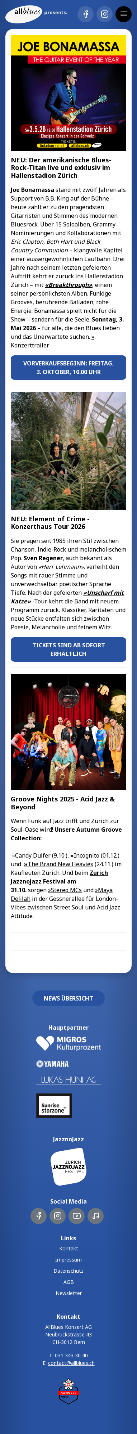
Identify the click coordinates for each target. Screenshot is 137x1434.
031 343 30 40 (71, 1355)
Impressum (68, 1259)
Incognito (84, 855)
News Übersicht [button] (68, 998)
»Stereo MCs (65, 890)
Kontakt (68, 1248)
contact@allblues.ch (71, 1362)
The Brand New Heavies (58, 864)
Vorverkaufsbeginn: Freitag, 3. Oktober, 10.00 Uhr (68, 367)
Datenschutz (68, 1270)
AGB (68, 1281)
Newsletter (69, 1293)
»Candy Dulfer (31, 855)
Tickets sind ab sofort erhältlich (68, 649)
